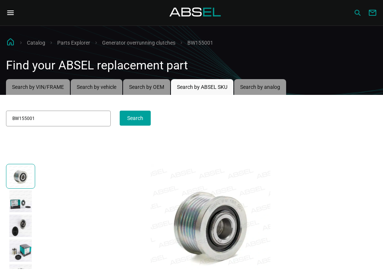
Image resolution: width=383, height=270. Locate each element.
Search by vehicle (96, 87)
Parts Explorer (73, 43)
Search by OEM (146, 87)
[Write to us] (372, 12)
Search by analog (260, 87)
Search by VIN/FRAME (38, 87)
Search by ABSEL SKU (202, 87)
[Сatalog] (357, 12)
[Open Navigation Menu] (10, 12)
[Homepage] (195, 13)
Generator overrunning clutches (138, 43)
